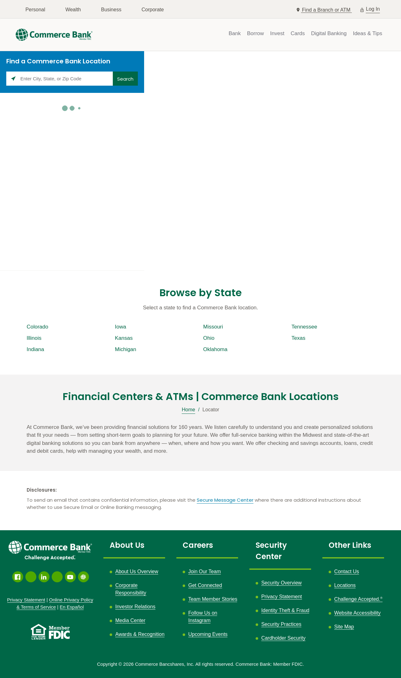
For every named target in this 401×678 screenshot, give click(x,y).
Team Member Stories (212, 599)
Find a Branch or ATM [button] (327, 10)
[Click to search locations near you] (13, 79)
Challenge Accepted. (358, 599)
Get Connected (205, 585)
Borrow (255, 33)
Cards (298, 33)
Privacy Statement (281, 596)
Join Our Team (204, 571)
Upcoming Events (207, 634)
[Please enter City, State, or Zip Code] (59, 79)
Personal (35, 9)
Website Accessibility (357, 613)
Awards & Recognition (139, 634)
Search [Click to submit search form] (125, 79)
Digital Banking (328, 33)
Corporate (153, 9)
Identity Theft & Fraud (285, 610)
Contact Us (346, 571)
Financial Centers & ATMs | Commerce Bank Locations (201, 396)
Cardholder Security (283, 638)
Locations (345, 585)
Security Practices (281, 624)
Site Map (344, 626)
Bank (235, 33)
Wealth (73, 9)
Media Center (130, 620)
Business (111, 9)
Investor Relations (135, 606)
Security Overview (281, 582)
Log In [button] (373, 8)
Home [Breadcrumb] (188, 409)
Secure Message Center (225, 500)
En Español (72, 607)
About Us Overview (136, 571)
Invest (277, 33)
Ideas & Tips (367, 33)
